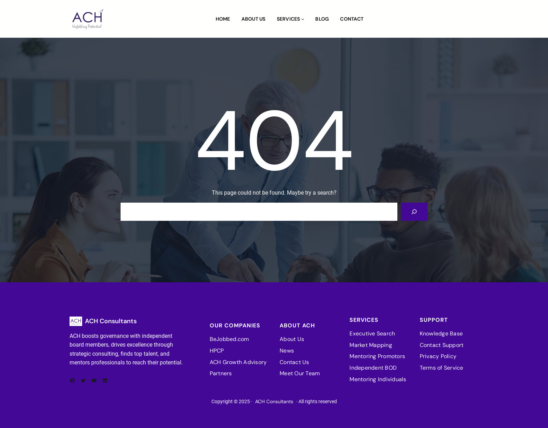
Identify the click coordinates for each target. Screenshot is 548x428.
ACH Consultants (111, 321)
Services (288, 19)
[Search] (414, 212)
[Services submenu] (302, 18)
